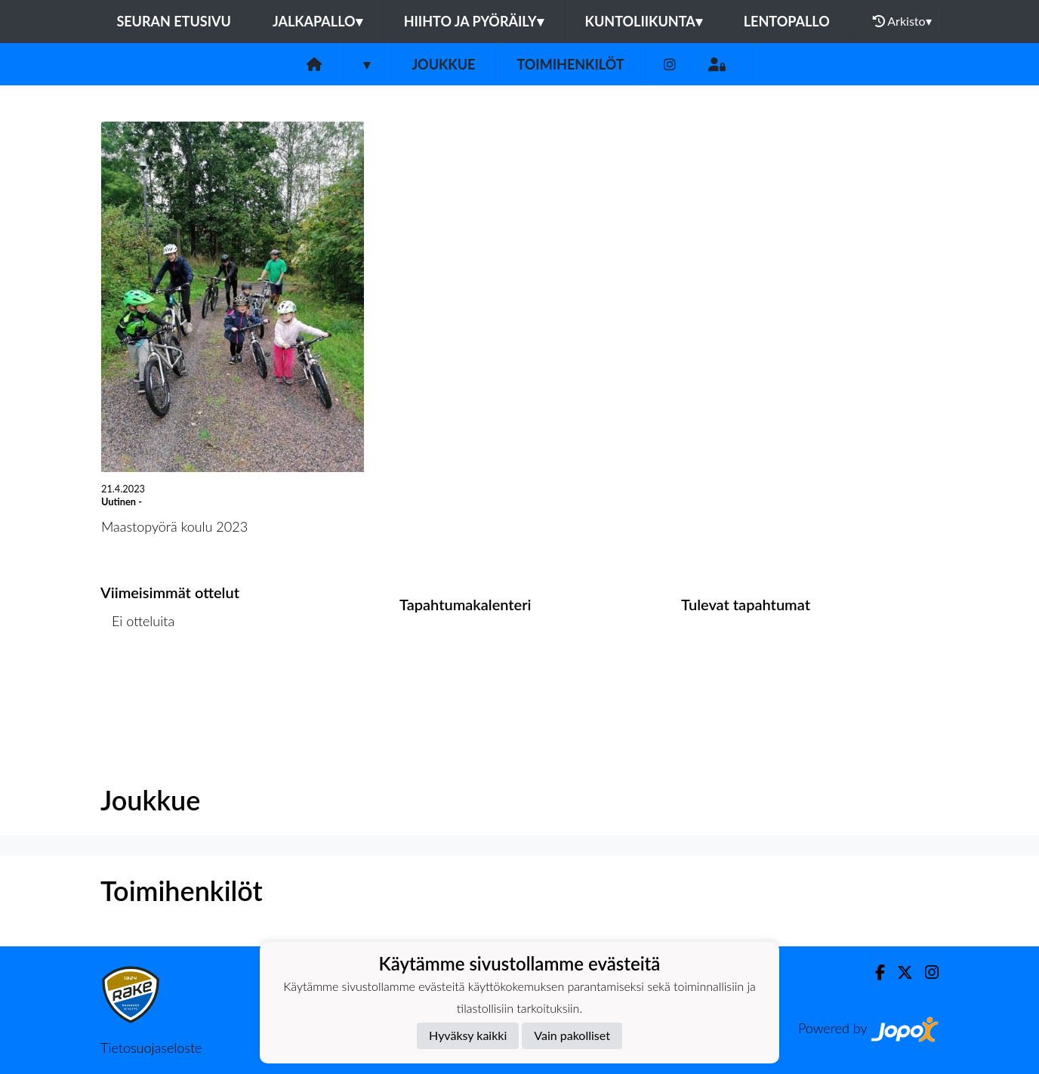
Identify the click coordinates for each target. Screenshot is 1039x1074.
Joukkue (443, 64)
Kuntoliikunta (643, 21)
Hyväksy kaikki (468, 1035)
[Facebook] (874, 972)
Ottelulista (137, 678)
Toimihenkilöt (570, 64)
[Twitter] (899, 972)
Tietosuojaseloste (151, 1047)
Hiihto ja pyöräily (474, 21)
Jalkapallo (317, 21)
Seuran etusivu (173, 21)
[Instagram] (670, 64)
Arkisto (902, 21)
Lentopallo (787, 21)
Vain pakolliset (572, 1035)
